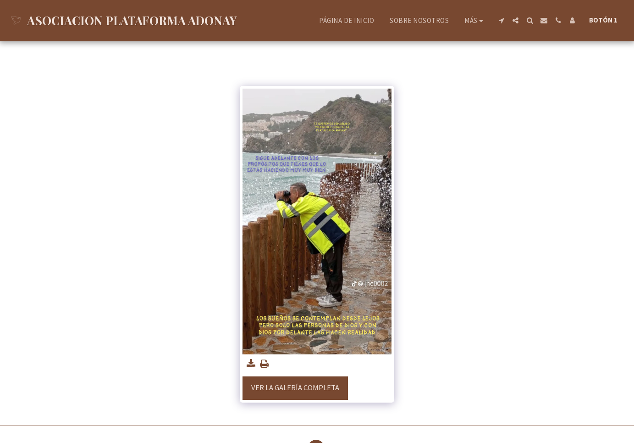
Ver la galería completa (295, 388)
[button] (501, 20)
